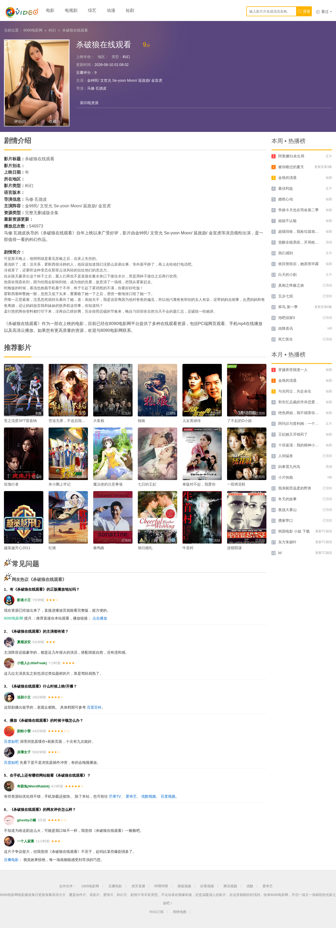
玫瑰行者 (11, 484)
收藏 (52, 121)
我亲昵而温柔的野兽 (294, 488)
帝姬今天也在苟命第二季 (298, 210)
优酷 (249, 886)
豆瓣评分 (83, 72)
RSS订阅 (157, 912)
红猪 (52, 548)
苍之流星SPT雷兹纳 (20, 421)
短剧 (130, 10)
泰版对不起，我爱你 (199, 484)
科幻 (52, 30)
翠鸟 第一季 (288, 307)
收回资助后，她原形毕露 (298, 264)
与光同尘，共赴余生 (294, 391)
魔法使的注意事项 (108, 484)
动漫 (111, 10)
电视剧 (71, 10)
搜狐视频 (184, 886)
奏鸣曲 (98, 548)
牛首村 (187, 548)
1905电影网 (90, 886)
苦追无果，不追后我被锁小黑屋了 (76, 421)
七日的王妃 (147, 484)
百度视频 (168, 796)
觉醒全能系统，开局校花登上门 (304, 242)
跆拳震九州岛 (289, 467)
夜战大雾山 (287, 510)
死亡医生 (285, 339)
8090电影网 (33, 30)
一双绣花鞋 (236, 484)
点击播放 (99, 618)
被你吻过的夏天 (291, 167)
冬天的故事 (287, 499)
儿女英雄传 (191, 421)
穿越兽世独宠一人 (293, 370)
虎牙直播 (138, 886)
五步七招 (285, 296)
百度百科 (94, 707)
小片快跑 (285, 477)
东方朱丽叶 (287, 542)
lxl (280, 553)
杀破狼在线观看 (75, 30)
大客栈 (98, 421)
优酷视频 (148, 796)
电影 (50, 10)
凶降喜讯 (285, 328)
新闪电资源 (89, 103)
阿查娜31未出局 (291, 156)
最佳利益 (285, 188)
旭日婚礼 (145, 548)
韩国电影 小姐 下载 (294, 531)
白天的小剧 (287, 274)
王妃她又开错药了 (293, 434)
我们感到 (285, 253)
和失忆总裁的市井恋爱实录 (300, 402)
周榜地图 (179, 912)
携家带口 (285, 520)
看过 (324, 11)
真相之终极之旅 (291, 285)
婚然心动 (285, 199)
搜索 (304, 11)
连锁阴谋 (234, 548)
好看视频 (207, 886)
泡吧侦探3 (286, 318)
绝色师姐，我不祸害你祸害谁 (302, 413)
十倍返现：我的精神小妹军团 (302, 445)
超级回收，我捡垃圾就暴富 (300, 231)
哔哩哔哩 (161, 886)
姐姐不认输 (287, 221)
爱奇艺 (131, 796)
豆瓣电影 (11, 860)
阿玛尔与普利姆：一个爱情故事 (304, 423)
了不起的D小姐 (239, 421)
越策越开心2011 (17, 548)
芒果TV (115, 796)
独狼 (141, 421)
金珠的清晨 (287, 178)
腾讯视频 (230, 886)
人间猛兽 (285, 456)
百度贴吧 (11, 741)
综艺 (92, 10)
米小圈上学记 (60, 484)
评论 (20, 121)
